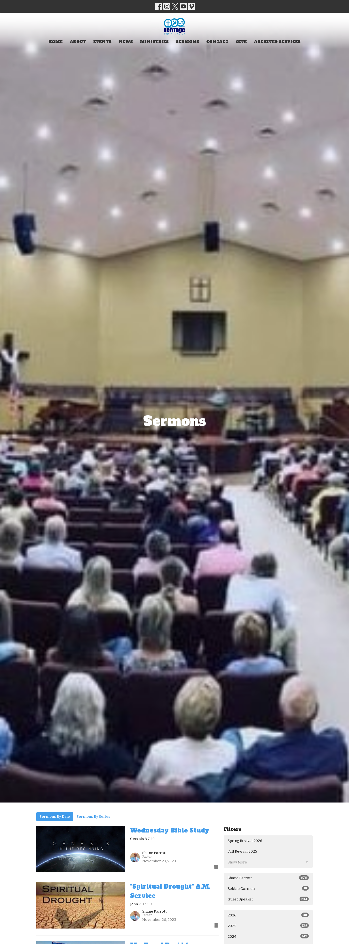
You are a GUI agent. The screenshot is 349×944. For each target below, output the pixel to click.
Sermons (187, 41)
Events (102, 41)
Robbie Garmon (268, 888)
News (126, 41)
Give (241, 41)
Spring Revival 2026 (245, 841)
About (78, 41)
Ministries (154, 41)
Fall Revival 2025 (242, 851)
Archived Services (277, 41)
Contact (217, 41)
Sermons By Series (93, 816)
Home (55, 41)
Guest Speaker (268, 899)
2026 (268, 915)
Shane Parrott (268, 877)
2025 (268, 925)
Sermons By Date (55, 816)
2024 (268, 936)
